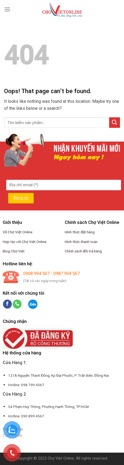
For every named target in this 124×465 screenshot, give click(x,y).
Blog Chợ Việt (14, 251)
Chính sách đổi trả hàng (83, 251)
